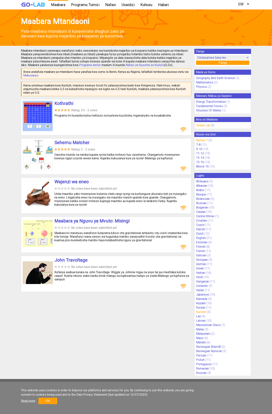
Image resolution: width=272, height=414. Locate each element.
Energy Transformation (211, 102)
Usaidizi (128, 4)
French (200, 251)
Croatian (201, 220)
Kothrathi (63, 103)
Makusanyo (30, 75)
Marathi (201, 342)
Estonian (201, 242)
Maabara (58, 4)
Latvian (201, 320)
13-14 (200, 158)
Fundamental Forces (209, 106)
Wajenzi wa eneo (71, 181)
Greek (200, 268)
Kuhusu (146, 4)
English (201, 238)
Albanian (201, 186)
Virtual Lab (203, 125)
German (201, 264)
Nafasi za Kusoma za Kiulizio (145, 65)
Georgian (202, 259)
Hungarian (202, 281)
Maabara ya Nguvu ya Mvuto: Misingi (92, 221)
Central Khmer (205, 216)
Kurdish (201, 312)
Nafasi (110, 4)
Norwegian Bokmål (208, 347)
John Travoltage (70, 260)
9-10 (199, 149)
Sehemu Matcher (72, 142)
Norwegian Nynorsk (209, 351)
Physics (201, 87)
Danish (200, 229)
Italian (200, 290)
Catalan (201, 212)
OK (48, 400)
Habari (163, 4)
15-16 (200, 162)
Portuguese (204, 364)
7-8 (198, 144)
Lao (198, 316)
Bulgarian (202, 207)
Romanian (202, 368)
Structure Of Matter (208, 110)
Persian (201, 355)
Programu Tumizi (85, 4)
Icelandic (202, 286)
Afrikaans (202, 181)
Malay (200, 329)
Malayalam (203, 333)
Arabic (200, 190)
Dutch (200, 233)
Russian (201, 373)
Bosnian (201, 203)
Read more (28, 401)
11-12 (200, 153)
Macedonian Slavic (208, 325)
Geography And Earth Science (215, 78)
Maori (200, 338)
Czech (200, 225)
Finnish (201, 246)
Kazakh (201, 303)
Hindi (199, 277)
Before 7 (202, 140)
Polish (200, 360)
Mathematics (204, 82)
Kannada (201, 299)
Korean (200, 307)
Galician (201, 255)
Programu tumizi (90, 65)
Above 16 (202, 166)
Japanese (202, 294)
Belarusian (203, 199)
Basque (201, 194)
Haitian (200, 273)
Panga (223, 63)
